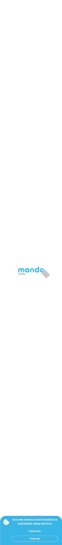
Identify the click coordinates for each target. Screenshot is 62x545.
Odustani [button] (35, 531)
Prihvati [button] (35, 538)
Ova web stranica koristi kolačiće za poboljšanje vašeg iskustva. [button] (34, 521)
